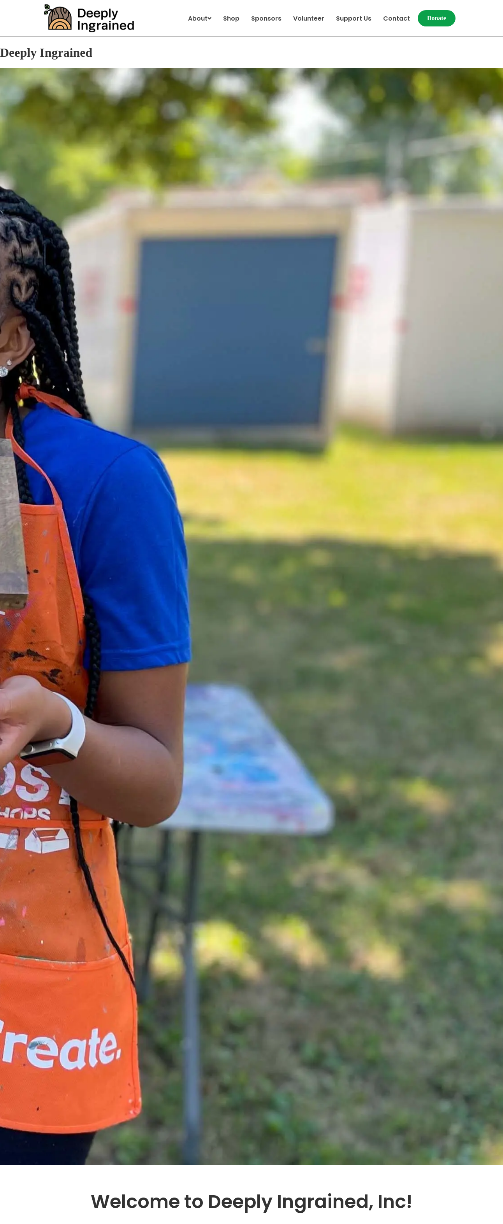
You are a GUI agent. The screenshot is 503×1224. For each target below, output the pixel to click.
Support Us (353, 18)
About (199, 18)
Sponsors (266, 18)
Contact (396, 18)
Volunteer (308, 18)
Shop (231, 18)
